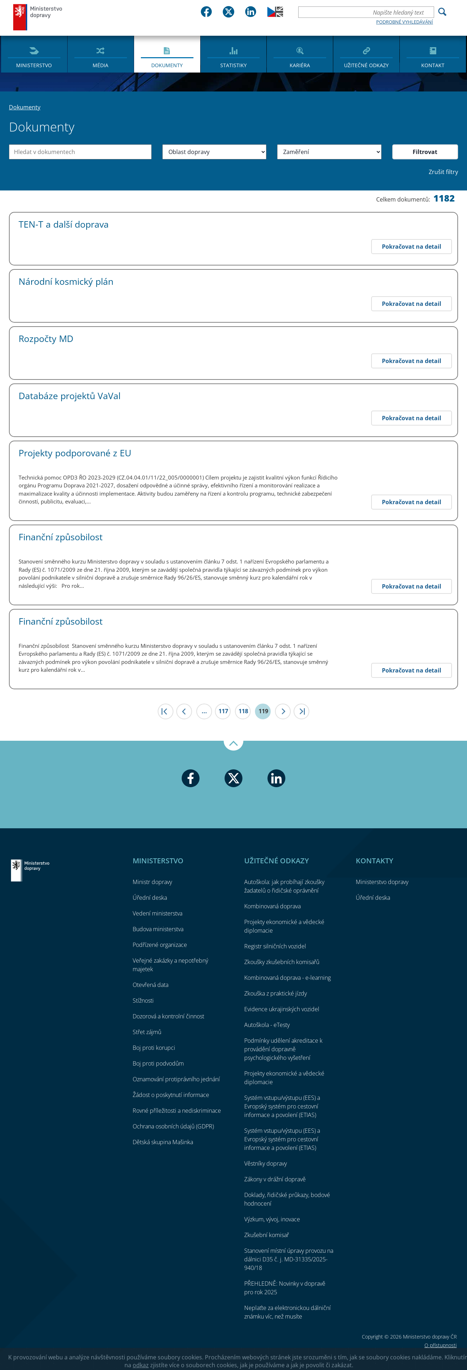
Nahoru (233, 746)
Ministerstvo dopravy (37, 17)
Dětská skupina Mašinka (163, 1142)
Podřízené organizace (160, 945)
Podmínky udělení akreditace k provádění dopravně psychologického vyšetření (283, 1049)
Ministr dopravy (152, 882)
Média (100, 65)
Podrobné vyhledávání (404, 22)
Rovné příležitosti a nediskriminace (177, 1111)
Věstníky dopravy (265, 1163)
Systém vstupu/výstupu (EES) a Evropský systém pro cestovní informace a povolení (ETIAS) (282, 1106)
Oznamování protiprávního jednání (176, 1079)
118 (243, 711)
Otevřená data (150, 985)
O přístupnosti (440, 1345)
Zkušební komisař (266, 1235)
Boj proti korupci (154, 1048)
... (204, 711)
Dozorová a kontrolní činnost (168, 1016)
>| (301, 711)
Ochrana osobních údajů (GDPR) (173, 1126)
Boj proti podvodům (158, 1063)
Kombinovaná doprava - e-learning (287, 978)
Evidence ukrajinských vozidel (281, 1009)
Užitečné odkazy (366, 65)
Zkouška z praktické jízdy (275, 993)
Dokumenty (167, 65)
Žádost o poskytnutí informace (171, 1095)
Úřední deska (150, 898)
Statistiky (233, 65)
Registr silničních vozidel (275, 946)
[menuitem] (34, 54)
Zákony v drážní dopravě (275, 1179)
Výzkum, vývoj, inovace (272, 1219)
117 (223, 711)
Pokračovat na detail (411, 246)
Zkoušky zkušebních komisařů (281, 962)
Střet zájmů (147, 1032)
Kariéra (300, 65)
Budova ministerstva (158, 929)
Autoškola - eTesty (267, 1025)
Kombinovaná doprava (272, 906)
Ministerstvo (34, 65)
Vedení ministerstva (157, 913)
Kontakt (432, 65)
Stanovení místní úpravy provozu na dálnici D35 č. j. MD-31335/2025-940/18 (288, 1259)
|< (165, 711)
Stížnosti (143, 1000)
